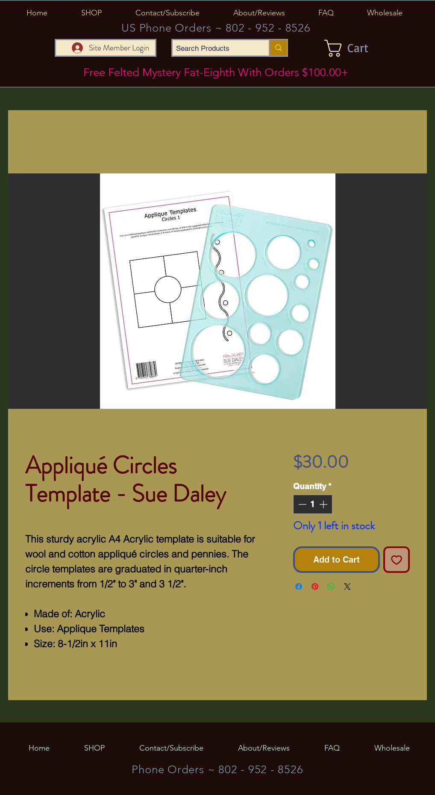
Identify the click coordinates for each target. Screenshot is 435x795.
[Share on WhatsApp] (331, 586)
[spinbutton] (312, 504)
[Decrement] (301, 504)
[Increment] (324, 504)
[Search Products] (213, 48)
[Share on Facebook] (299, 586)
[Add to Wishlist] (396, 559)
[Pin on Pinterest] (315, 586)
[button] (91, 13)
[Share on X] (347, 586)
